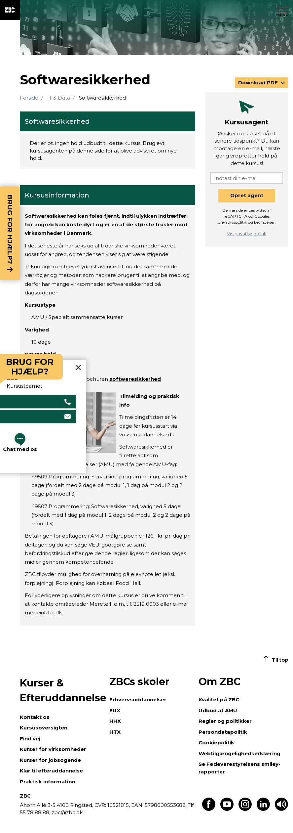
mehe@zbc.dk (43, 612)
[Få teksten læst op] (281, 809)
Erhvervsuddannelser (137, 699)
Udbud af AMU (218, 710)
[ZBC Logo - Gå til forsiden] (10, 10)
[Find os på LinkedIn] (263, 809)
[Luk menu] (283, 10)
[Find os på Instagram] (245, 809)
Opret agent (246, 195)
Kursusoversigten (43, 727)
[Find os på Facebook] (208, 809)
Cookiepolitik (216, 742)
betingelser (264, 222)
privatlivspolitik (232, 222)
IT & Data (58, 98)
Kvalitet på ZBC (219, 699)
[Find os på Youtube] (227, 809)
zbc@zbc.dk (67, 812)
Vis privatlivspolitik (247, 233)
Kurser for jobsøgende (50, 760)
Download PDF (258, 82)
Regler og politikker (225, 721)
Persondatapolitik (223, 732)
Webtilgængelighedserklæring (239, 753)
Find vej (30, 738)
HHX (115, 721)
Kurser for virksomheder (53, 749)
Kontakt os (35, 717)
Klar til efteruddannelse (51, 770)
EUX (114, 710)
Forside (29, 98)
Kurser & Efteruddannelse (61, 690)
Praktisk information (47, 781)
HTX (115, 732)
